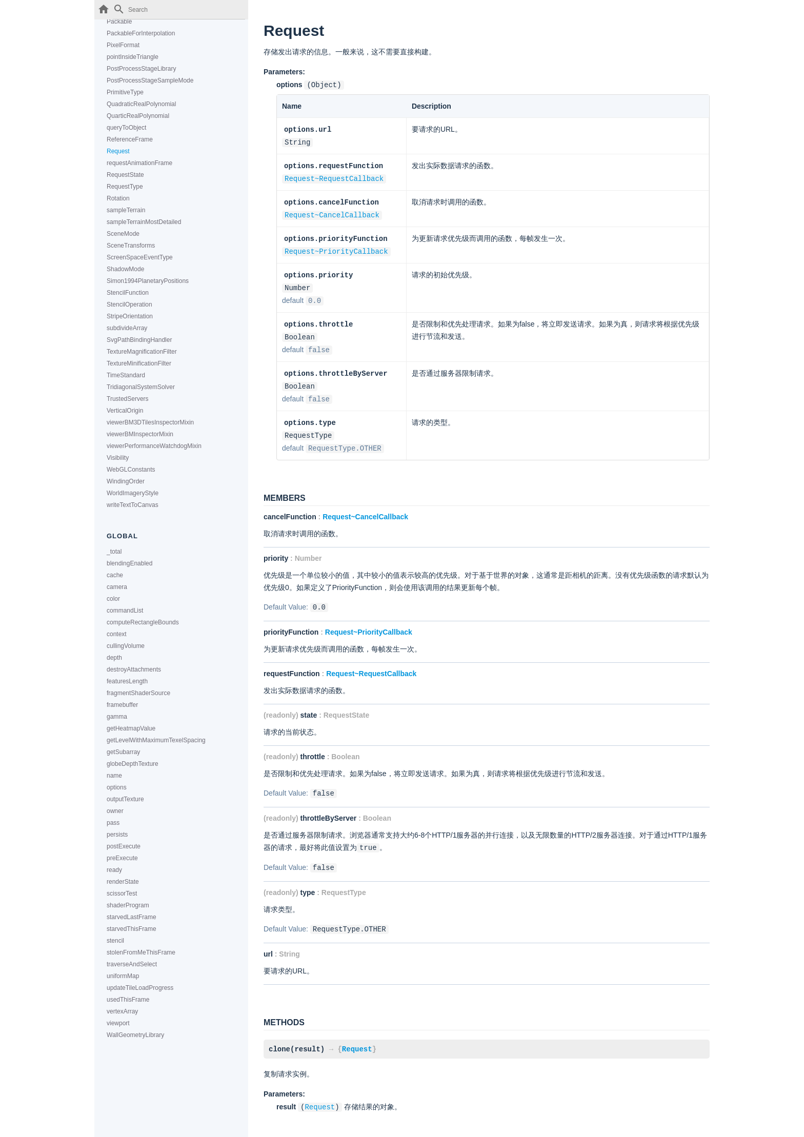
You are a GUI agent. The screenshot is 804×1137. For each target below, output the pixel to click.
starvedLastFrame (131, 917)
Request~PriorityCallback (336, 247)
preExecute (122, 858)
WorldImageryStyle (132, 493)
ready (114, 870)
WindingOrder (126, 481)
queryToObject (126, 127)
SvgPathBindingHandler (139, 339)
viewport (118, 1023)
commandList (125, 610)
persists (117, 834)
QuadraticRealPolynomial (141, 104)
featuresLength (127, 681)
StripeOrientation (130, 316)
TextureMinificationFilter (139, 363)
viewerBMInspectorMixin (140, 434)
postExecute (123, 846)
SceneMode (123, 233)
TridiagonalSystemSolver (141, 387)
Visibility (118, 457)
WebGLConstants (131, 469)
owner (115, 811)
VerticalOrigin (125, 410)
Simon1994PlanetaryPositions (148, 281)
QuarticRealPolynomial (138, 115)
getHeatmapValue (131, 728)
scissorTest (122, 893)
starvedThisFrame (131, 928)
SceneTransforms (131, 245)
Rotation (118, 198)
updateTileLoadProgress (140, 987)
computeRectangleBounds (143, 622)
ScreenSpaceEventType (140, 257)
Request (118, 151)
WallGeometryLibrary (135, 1035)
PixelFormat (123, 45)
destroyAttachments (134, 669)
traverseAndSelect (132, 964)
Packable (119, 21)
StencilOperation (129, 304)
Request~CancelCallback (332, 211)
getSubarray (123, 752)
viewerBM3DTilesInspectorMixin (150, 422)
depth (114, 657)
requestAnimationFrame (139, 163)
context (117, 634)
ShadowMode (125, 269)
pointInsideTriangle (132, 56)
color (113, 598)
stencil (115, 940)
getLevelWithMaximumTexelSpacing (156, 740)
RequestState (125, 174)
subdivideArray (127, 328)
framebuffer (122, 704)
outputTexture (125, 799)
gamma (117, 716)
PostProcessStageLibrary (141, 68)
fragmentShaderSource (138, 693)
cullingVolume (126, 645)
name (114, 775)
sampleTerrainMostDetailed (144, 222)
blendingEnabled (129, 563)
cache (115, 575)
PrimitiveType (125, 92)
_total (114, 551)
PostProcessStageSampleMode (150, 80)
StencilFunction (128, 292)
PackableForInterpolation (141, 33)
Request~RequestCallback (334, 176)
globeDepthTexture (132, 763)
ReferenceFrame (130, 139)
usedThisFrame (128, 999)
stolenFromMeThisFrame (141, 952)
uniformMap (123, 976)
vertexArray (122, 1011)
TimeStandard (126, 375)
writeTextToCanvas (132, 505)
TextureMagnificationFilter (142, 351)
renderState (123, 881)
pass (113, 822)
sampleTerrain (126, 210)
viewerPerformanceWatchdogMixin (154, 446)
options (117, 787)
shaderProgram (128, 905)
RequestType (125, 186)
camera (117, 587)
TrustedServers (128, 398)
